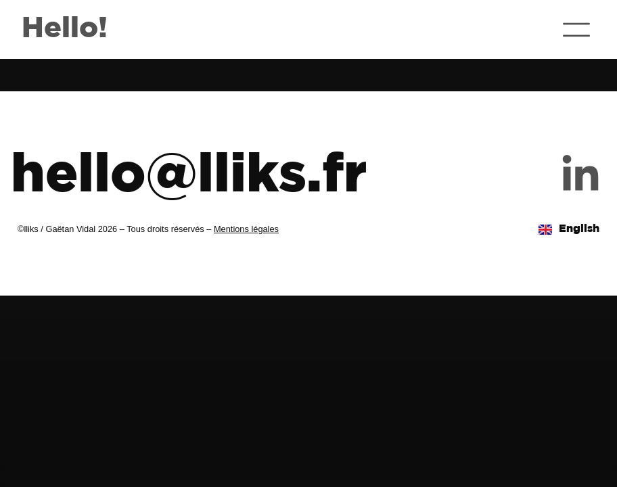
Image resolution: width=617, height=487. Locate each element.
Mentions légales (246, 229)
